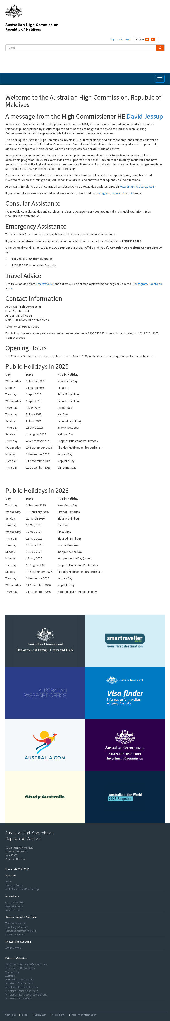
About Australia (13, 947)
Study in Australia (14, 934)
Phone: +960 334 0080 (17, 869)
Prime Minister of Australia (19, 979)
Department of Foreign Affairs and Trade (26, 964)
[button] (9, 875)
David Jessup (145, 116)
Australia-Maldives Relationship (22, 889)
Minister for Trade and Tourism (21, 987)
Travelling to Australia (17, 927)
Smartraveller (45, 284)
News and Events (14, 885)
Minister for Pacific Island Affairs (21, 990)
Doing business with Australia (20, 930)
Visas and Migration (15, 923)
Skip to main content (120, 39)
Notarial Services (14, 909)
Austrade (10, 975)
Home (8, 881)
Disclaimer (40, 1015)
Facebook (118, 193)
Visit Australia (12, 972)
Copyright (10, 1015)
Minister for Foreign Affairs (19, 983)
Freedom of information (83, 1015)
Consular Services (14, 902)
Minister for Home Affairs (18, 998)
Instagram (103, 193)
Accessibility (58, 1015)
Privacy (24, 1015)
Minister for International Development (26, 994)
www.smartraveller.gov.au (137, 186)
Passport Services (14, 906)
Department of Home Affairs (20, 968)
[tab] (84, 875)
